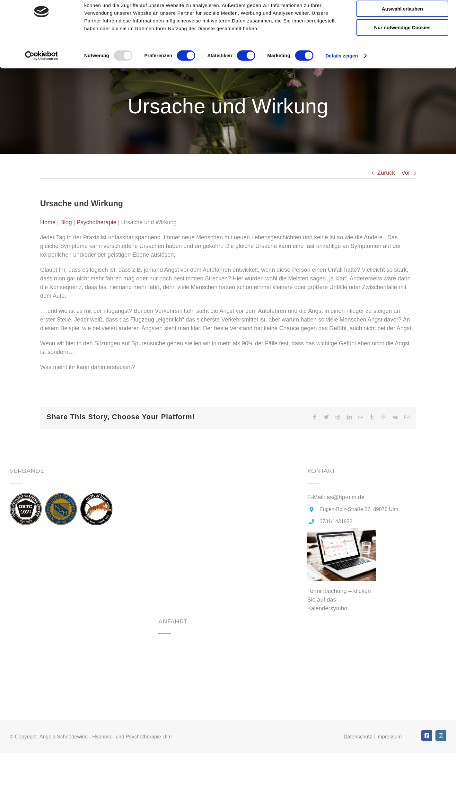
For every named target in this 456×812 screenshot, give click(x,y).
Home (48, 222)
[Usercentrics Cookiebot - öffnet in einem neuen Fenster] (41, 82)
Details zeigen (341, 81)
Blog (66, 222)
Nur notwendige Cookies (402, 53)
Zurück (386, 173)
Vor (405, 173)
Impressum (389, 736)
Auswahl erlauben (402, 35)
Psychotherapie (96, 222)
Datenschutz (358, 736)
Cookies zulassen (402, 16)
